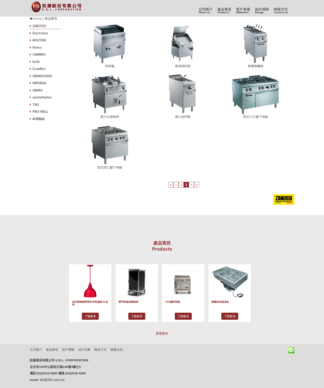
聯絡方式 (281, 10)
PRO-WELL (39, 111)
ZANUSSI (38, 26)
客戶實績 (243, 10)
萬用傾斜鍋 (182, 66)
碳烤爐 (109, 66)
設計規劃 (262, 10)
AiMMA (36, 90)
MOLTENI (38, 40)
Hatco (36, 47)
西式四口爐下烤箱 (109, 167)
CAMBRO (38, 54)
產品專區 (224, 10)
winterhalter (41, 97)
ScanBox (38, 68)
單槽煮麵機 (255, 66)
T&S (34, 104)
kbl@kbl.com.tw (52, 379)
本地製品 (37, 119)
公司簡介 (206, 10)
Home (37, 18)
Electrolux (39, 33)
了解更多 (90, 316)
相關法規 (116, 349)
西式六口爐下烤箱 (255, 116)
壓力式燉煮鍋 (109, 116)
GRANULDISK (41, 76)
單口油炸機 (182, 116)
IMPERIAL (38, 83)
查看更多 (162, 333)
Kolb (35, 61)
